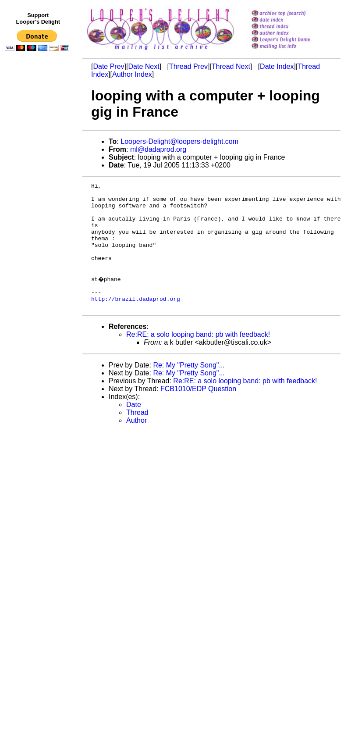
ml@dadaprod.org (158, 149)
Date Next (143, 66)
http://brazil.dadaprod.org (135, 321)
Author (136, 444)
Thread (137, 436)
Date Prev (108, 66)
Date (133, 428)
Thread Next (231, 66)
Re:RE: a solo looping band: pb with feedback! (198, 358)
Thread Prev (188, 66)
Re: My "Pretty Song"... (188, 388)
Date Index (277, 66)
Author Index (132, 74)
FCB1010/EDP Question (198, 412)
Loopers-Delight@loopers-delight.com (179, 141)
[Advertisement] (39, 235)
